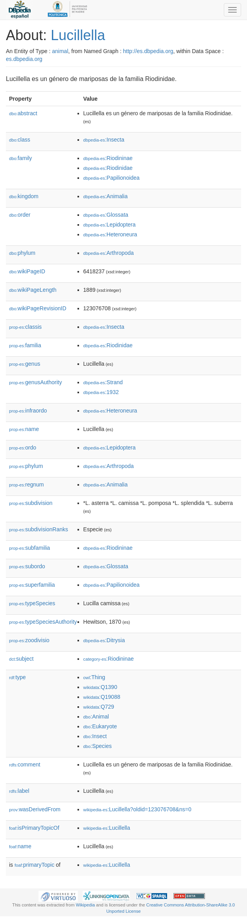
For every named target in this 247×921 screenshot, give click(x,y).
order (19, 215)
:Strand (103, 382)
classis (25, 327)
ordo (22, 447)
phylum (22, 253)
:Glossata (106, 215)
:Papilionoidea (111, 178)
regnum (26, 484)
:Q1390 (100, 687)
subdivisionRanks (38, 529)
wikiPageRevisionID (37, 308)
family (20, 158)
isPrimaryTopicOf (34, 828)
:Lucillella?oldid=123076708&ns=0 (137, 809)
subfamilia (29, 548)
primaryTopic (34, 865)
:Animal (96, 716)
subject (21, 659)
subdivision (30, 503)
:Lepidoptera (109, 224)
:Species (97, 746)
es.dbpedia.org (24, 59)
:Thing (94, 677)
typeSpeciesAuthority (43, 622)
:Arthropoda (108, 253)
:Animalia (105, 196)
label (19, 791)
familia (25, 345)
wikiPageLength (33, 290)
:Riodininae (108, 158)
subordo (27, 566)
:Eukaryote (100, 726)
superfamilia (32, 585)
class (19, 139)
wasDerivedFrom (35, 809)
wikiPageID (27, 271)
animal (60, 51)
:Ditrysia (104, 640)
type (17, 677)
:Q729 (98, 707)
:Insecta (103, 139)
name (24, 429)
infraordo (28, 410)
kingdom (24, 196)
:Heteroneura (110, 234)
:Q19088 (101, 697)
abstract (23, 113)
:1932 (101, 392)
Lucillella (78, 35)
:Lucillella (106, 828)
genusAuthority (35, 382)
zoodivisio (29, 640)
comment (24, 764)
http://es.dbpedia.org (148, 51)
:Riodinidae (108, 168)
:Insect (95, 736)
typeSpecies (32, 603)
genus (24, 364)
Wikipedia (85, 905)
